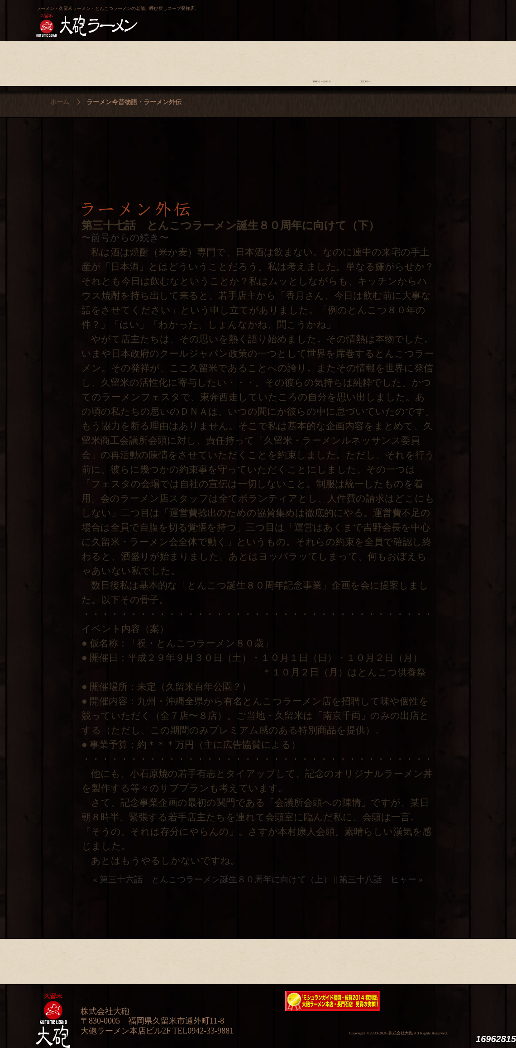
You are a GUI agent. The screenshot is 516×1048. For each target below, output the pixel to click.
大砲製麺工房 (296, 16)
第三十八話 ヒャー (377, 879)
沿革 (453, 61)
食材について (146, 61)
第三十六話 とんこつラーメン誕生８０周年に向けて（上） (216, 879)
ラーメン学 (278, 61)
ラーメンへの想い (102, 61)
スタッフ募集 (409, 61)
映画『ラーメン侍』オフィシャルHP (432, 1001)
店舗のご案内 (190, 61)
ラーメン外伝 (365, 61)
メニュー (234, 61)
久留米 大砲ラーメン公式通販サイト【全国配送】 (397, 16)
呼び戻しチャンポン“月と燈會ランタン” (217, 16)
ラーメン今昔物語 (322, 61)
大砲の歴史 (58, 61)
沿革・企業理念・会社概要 (453, 959)
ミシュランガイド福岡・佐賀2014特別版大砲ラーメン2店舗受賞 (332, 1001)
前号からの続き (125, 237)
